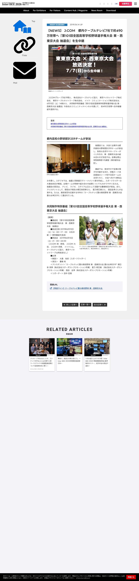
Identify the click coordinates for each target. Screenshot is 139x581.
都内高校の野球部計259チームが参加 (63, 124)
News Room (96, 10)
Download (111, 10)
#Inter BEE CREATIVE (36, 369)
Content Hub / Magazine (75, 10)
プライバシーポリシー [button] (83, 578)
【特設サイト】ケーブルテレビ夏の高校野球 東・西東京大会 (77, 288)
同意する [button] (131, 577)
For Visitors (55, 10)
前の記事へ (100, 304)
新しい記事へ (70, 304)
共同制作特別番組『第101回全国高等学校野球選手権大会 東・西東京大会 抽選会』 (79, 126)
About (26, 10)
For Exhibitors (39, 10)
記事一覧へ (85, 304)
